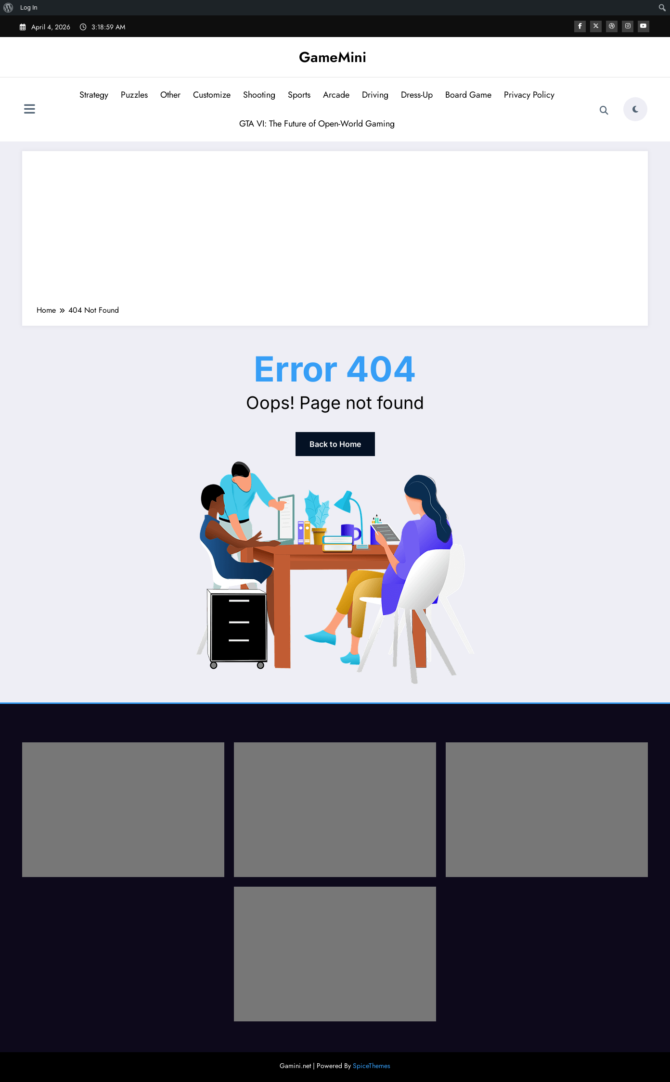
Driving (375, 95)
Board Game (468, 95)
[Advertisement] (335, 232)
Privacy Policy (529, 95)
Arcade (336, 95)
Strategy (93, 95)
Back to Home (335, 444)
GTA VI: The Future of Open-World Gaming (317, 123)
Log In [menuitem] (29, 7)
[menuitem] (8, 7)
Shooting (259, 95)
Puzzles (134, 95)
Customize (212, 95)
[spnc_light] (635, 109)
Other (170, 95)
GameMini (332, 57)
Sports (299, 95)
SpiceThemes (371, 1065)
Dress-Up (417, 95)
